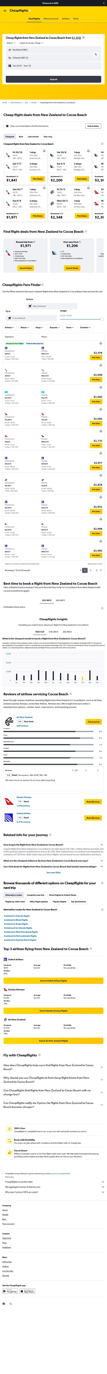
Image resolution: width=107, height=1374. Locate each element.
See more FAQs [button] (53, 872)
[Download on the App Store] (27, 1294)
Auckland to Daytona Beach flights (20, 940)
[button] (104, 3)
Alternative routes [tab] (13, 895)
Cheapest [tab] (9, 136)
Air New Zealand (24, 717)
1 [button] (84, 570)
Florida (33, 103)
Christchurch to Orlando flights (18, 928)
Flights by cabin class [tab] (15, 901)
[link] (25, 268)
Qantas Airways (24, 797)
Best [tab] (21, 136)
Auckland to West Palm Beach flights (21, 932)
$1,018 (76, 37)
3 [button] (96, 570)
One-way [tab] (48, 136)
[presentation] (83, 37)
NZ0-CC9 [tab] (39, 632)
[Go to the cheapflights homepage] (20, 10)
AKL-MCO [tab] (60, 600)
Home (4, 103)
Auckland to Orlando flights (17, 916)
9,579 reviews (23, 822)
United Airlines (23, 813)
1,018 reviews (23, 806)
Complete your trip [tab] (35, 895)
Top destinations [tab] (78, 901)
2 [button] (90, 570)
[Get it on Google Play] (10, 1294)
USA (26, 103)
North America (15, 103)
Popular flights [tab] (59, 901)
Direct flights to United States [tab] (62, 895)
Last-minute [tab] (33, 136)
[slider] (102, 319)
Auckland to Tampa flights (16, 924)
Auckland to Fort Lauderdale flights (20, 936)
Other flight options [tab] (39, 901)
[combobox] (11, 42)
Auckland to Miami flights (16, 920)
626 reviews (22, 726)
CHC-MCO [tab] (46, 600)
